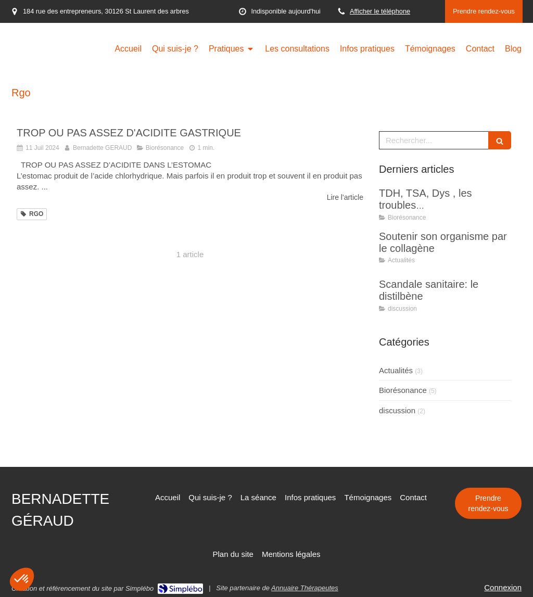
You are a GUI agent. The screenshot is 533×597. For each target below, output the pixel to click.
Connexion (503, 587)
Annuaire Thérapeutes (304, 588)
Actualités (396, 370)
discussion (397, 410)
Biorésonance (403, 390)
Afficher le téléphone (380, 11)
